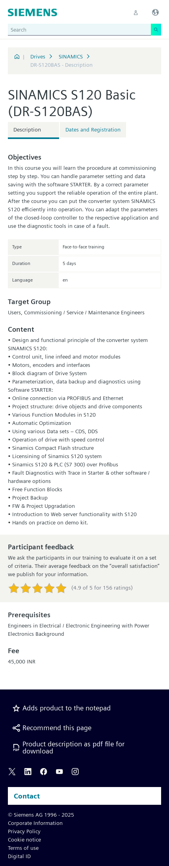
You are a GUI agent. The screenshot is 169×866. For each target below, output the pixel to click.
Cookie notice (24, 839)
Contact (27, 796)
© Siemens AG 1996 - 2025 (41, 815)
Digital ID (19, 856)
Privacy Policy (24, 831)
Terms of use (23, 848)
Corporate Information (35, 823)
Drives (37, 56)
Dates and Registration (93, 129)
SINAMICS (71, 56)
